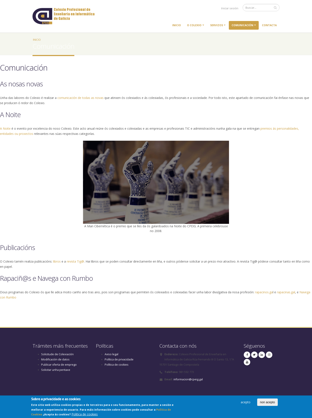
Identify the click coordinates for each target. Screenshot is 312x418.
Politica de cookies (85, 415)
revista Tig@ (75, 261)
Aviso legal (111, 354)
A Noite (5, 128)
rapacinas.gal (286, 292)
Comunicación (242, 25)
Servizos (216, 25)
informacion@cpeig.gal (188, 379)
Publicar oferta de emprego (59, 364)
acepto (245, 403)
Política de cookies (116, 364)
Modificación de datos (55, 359)
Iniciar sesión (229, 8)
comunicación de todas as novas (80, 98)
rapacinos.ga (264, 292)
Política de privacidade (119, 359)
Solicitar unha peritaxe (55, 370)
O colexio (194, 25)
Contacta (269, 25)
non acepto (267, 403)
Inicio (176, 25)
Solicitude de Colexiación (57, 354)
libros (57, 261)
